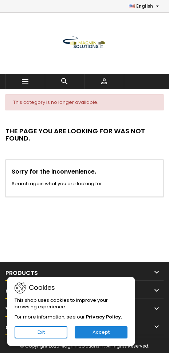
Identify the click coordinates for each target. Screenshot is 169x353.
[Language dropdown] (145, 6)
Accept (101, 332)
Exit (41, 332)
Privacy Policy (103, 316)
